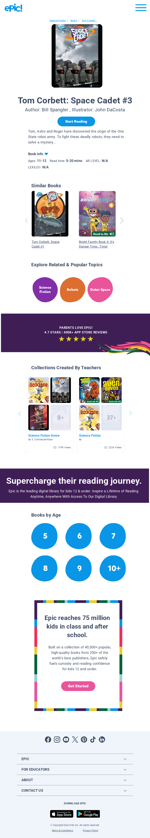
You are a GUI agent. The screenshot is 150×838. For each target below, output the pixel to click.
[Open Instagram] (57, 739)
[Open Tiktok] (93, 739)
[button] (49, 414)
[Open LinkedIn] (102, 739)
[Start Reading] (76, 121)
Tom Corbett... (89, 20)
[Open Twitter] (75, 739)
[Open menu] (141, 8)
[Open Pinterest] (84, 739)
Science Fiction (58, 20)
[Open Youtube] (66, 739)
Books (74, 20)
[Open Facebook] (48, 739)
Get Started (78, 686)
